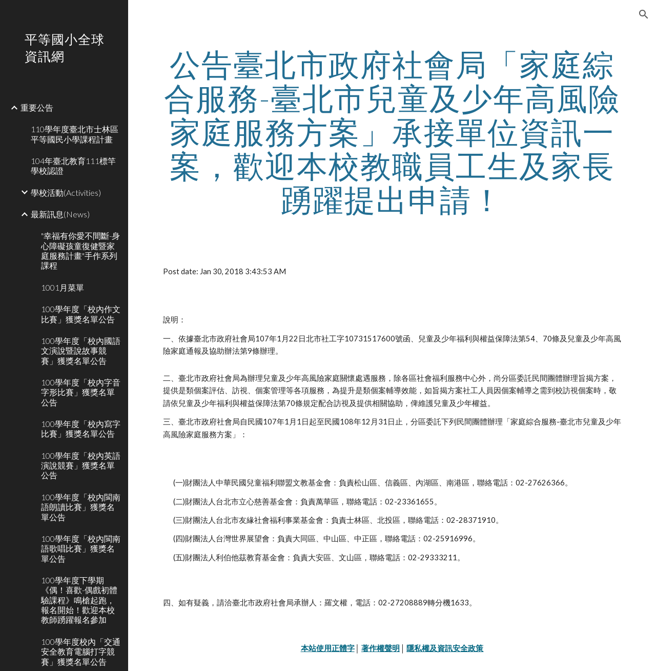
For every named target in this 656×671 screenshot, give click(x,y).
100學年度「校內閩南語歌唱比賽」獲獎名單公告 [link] (80, 548)
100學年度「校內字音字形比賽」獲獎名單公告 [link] (80, 392)
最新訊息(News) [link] (60, 214)
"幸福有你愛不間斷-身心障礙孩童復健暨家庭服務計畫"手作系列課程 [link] (80, 250)
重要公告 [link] (36, 107)
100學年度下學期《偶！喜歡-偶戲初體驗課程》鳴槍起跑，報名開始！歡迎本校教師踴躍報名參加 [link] (79, 599)
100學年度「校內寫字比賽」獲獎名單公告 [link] (80, 428)
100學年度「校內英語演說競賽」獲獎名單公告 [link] (80, 465)
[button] (643, 14)
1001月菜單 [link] (62, 287)
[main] (392, 131)
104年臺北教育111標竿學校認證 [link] (73, 165)
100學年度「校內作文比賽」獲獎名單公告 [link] (80, 313)
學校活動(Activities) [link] (66, 192)
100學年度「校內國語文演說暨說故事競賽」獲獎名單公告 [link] (80, 350)
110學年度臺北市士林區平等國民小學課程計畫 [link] (74, 134)
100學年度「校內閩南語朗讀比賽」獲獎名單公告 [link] (80, 507)
